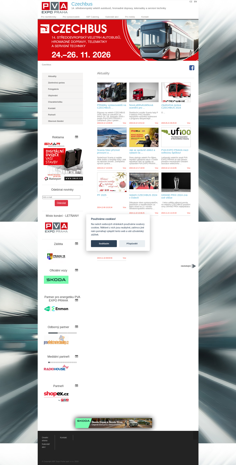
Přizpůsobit (132, 243)
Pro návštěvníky (48, 17)
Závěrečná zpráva (56, 83)
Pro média (130, 17)
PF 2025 (102, 195)
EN (195, 1)
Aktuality (52, 76)
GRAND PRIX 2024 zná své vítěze (174, 196)
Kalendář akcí (112, 17)
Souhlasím (104, 243)
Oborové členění (56, 121)
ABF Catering (92, 17)
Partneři (52, 115)
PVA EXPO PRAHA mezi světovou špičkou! (174, 151)
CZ (191, 1)
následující (186, 266)
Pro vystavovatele (71, 17)
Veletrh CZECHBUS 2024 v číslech (143, 196)
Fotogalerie (53, 89)
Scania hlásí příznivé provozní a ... (108, 151)
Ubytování (53, 95)
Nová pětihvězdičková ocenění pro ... (141, 106)
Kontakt (144, 17)
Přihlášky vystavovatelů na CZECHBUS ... (111, 106)
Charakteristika (55, 102)
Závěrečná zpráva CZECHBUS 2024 (171, 106)
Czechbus (46, 65)
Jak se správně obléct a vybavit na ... (142, 151)
